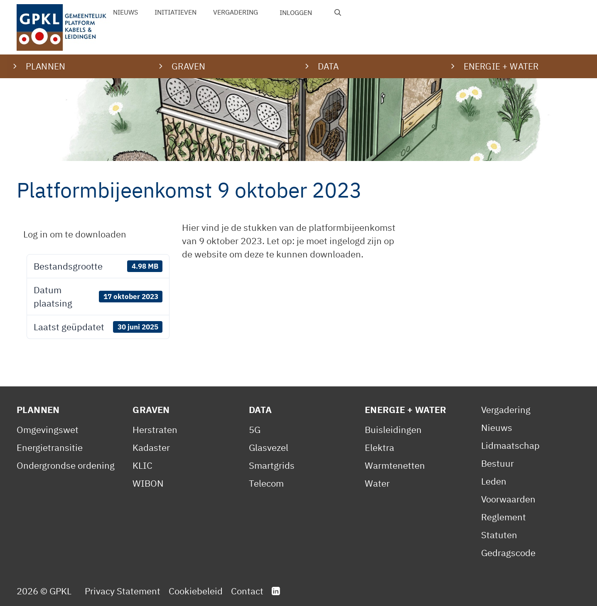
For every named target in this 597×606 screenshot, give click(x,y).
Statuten (499, 535)
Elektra (379, 447)
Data (260, 409)
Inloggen (296, 12)
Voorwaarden (508, 499)
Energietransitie (50, 447)
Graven (151, 409)
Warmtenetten (395, 465)
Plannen (38, 409)
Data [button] (328, 66)
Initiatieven (176, 12)
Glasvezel (268, 447)
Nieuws (125, 12)
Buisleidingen (393, 429)
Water (377, 483)
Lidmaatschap (510, 445)
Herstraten (155, 429)
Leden (493, 481)
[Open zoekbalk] (338, 12)
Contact (247, 591)
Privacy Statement (122, 591)
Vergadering (235, 12)
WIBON (148, 483)
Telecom (266, 483)
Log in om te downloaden (74, 234)
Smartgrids (272, 465)
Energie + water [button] (501, 66)
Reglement (503, 517)
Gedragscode (508, 553)
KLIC (142, 465)
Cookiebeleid (196, 591)
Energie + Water (405, 409)
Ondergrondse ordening (66, 465)
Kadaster (151, 447)
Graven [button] (188, 66)
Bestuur (497, 463)
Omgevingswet (48, 429)
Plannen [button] (45, 66)
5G (254, 429)
